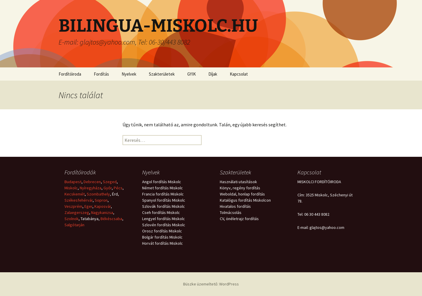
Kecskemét (74, 194)
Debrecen (92, 181)
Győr (107, 187)
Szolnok (71, 218)
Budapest (72, 181)
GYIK (191, 74)
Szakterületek (162, 74)
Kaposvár (102, 206)
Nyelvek (129, 74)
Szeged (110, 181)
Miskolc (71, 187)
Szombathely (98, 194)
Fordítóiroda (70, 74)
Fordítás (101, 74)
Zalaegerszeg (76, 212)
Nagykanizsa (102, 212)
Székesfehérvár (78, 200)
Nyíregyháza (90, 187)
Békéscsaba (111, 218)
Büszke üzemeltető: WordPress (211, 284)
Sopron (101, 200)
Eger (88, 206)
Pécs (118, 187)
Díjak (212, 74)
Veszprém (73, 206)
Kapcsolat (239, 74)
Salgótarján (74, 224)
